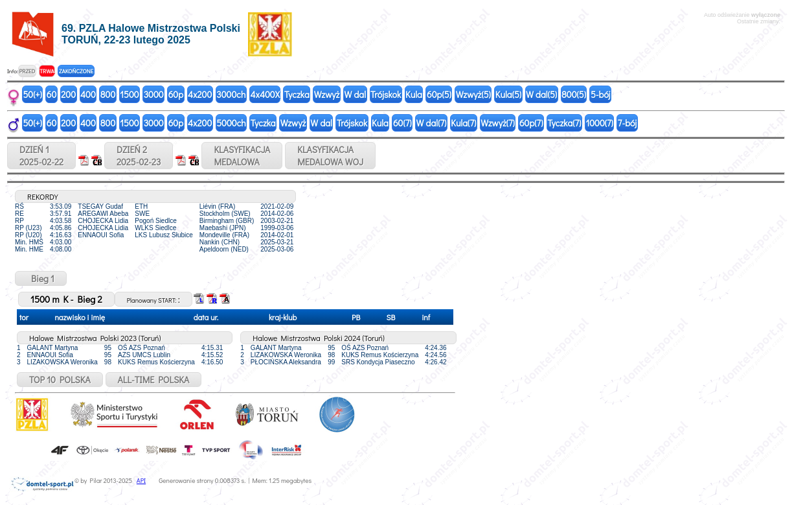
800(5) (573, 94)
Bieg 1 (40, 278)
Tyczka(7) (564, 123)
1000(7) (599, 123)
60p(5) (439, 94)
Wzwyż (327, 94)
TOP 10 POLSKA (60, 379)
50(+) (32, 94)
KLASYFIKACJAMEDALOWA (242, 155)
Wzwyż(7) (498, 123)
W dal (355, 94)
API (141, 480)
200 (68, 94)
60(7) (402, 123)
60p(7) (531, 123)
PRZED (27, 71)
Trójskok (385, 94)
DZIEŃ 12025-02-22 (41, 155)
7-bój (627, 123)
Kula (413, 94)
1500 (129, 94)
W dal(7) (431, 123)
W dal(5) (541, 94)
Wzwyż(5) (473, 94)
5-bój (601, 94)
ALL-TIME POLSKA (154, 379)
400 (88, 94)
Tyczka (297, 94)
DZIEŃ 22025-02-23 (139, 155)
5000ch (231, 123)
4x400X (264, 94)
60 (52, 94)
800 (107, 94)
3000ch (230, 94)
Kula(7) (463, 123)
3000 (154, 94)
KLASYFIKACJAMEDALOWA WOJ (330, 155)
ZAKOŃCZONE (76, 71)
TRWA (47, 71)
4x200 (200, 94)
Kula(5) (508, 94)
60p (175, 94)
